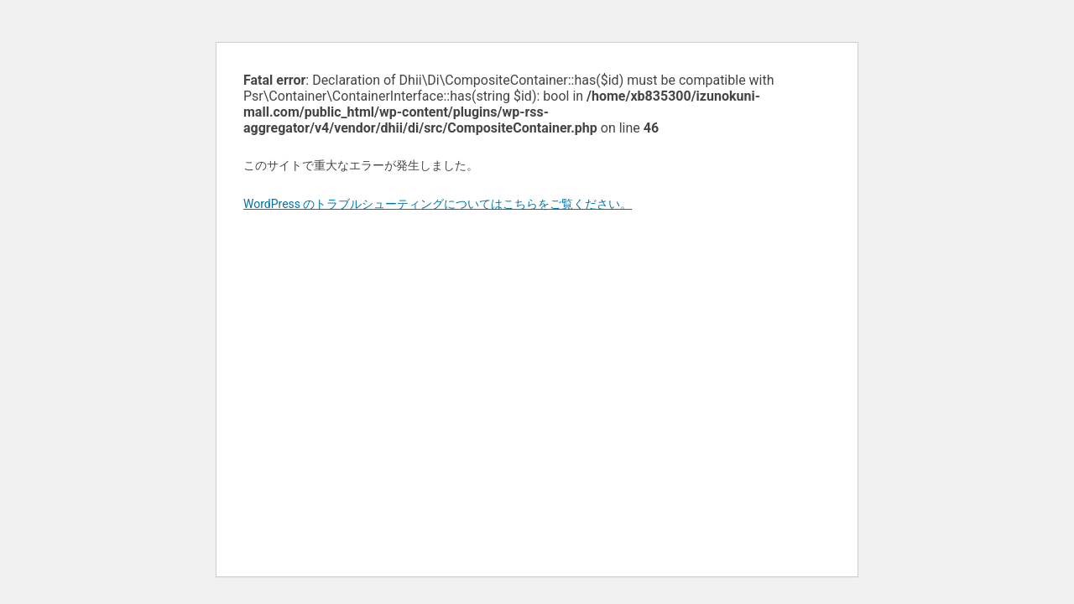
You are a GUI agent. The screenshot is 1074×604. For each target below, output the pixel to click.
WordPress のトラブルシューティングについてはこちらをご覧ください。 (438, 204)
